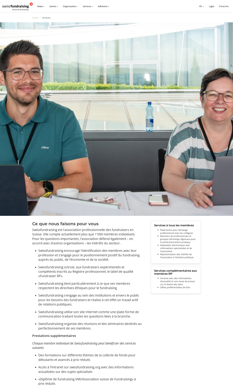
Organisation (70, 6)
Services (88, 6)
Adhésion (104, 6)
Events (54, 6)
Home (35, 17)
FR (201, 6)
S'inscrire (223, 6)
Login (211, 6)
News (41, 6)
